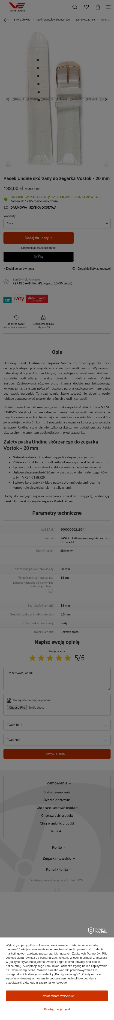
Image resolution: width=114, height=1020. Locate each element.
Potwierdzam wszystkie (57, 996)
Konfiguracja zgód (57, 1009)
